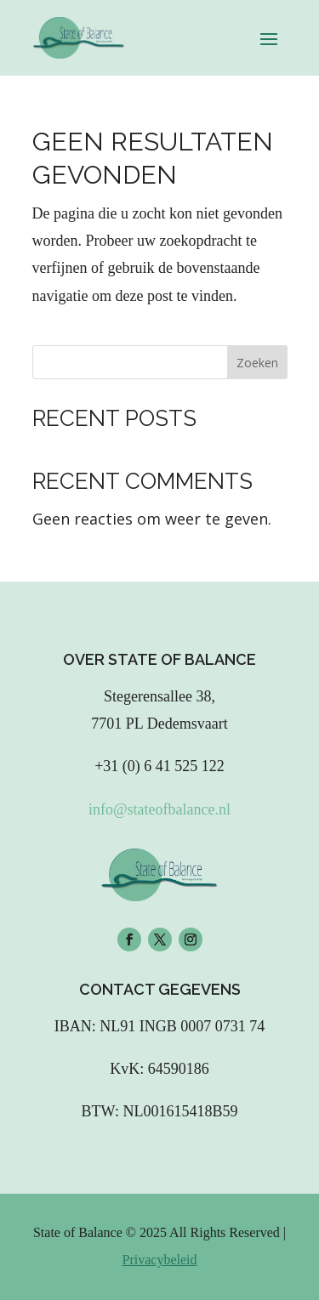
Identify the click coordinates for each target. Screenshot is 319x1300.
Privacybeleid (159, 1259)
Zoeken (257, 363)
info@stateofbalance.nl (159, 809)
